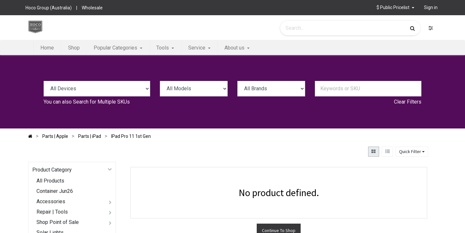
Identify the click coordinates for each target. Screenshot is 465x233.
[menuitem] (47, 47)
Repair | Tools (52, 212)
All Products (50, 181)
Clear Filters (407, 102)
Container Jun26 (54, 191)
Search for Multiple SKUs (101, 102)
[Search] (412, 28)
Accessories (50, 201)
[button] (395, 7)
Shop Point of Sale (57, 222)
